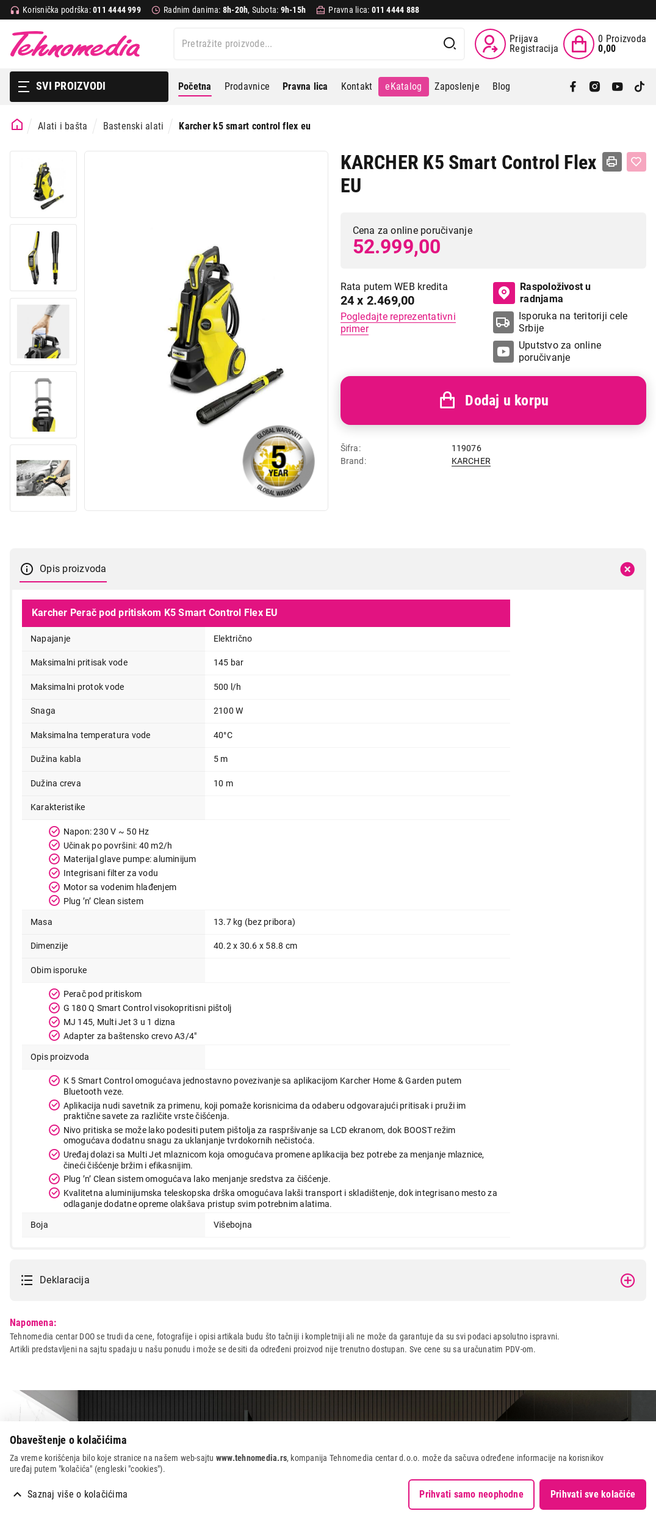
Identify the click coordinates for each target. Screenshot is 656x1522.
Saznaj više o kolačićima (77, 1494)
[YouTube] (617, 87)
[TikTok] (639, 87)
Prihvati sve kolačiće (592, 1494)
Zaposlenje (456, 86)
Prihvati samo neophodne (471, 1494)
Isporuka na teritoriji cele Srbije (573, 322)
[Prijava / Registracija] (516, 44)
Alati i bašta (62, 126)
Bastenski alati (133, 126)
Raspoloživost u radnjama (542, 293)
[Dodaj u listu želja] (636, 162)
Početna (195, 86)
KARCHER (471, 461)
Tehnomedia (75, 44)
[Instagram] (595, 87)
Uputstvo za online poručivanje (560, 351)
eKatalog (403, 86)
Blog (501, 86)
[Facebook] (573, 87)
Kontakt (357, 86)
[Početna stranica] (17, 124)
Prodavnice (247, 86)
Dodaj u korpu (493, 400)
